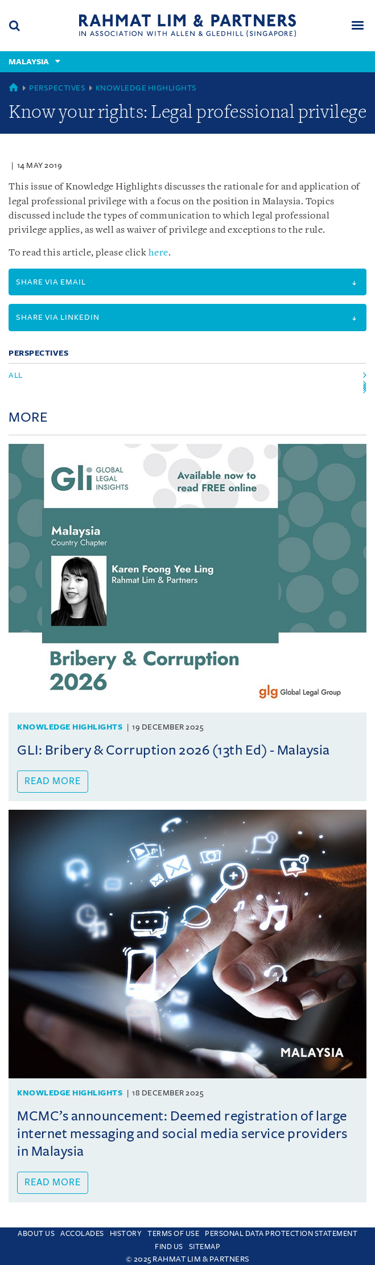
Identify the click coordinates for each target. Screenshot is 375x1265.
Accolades (82, 1234)
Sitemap (205, 1247)
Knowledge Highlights (146, 88)
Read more (52, 781)
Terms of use (173, 1234)
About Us (36, 1234)
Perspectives (57, 88)
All (16, 375)
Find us (169, 1247)
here (158, 253)
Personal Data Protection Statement (281, 1234)
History (126, 1234)
